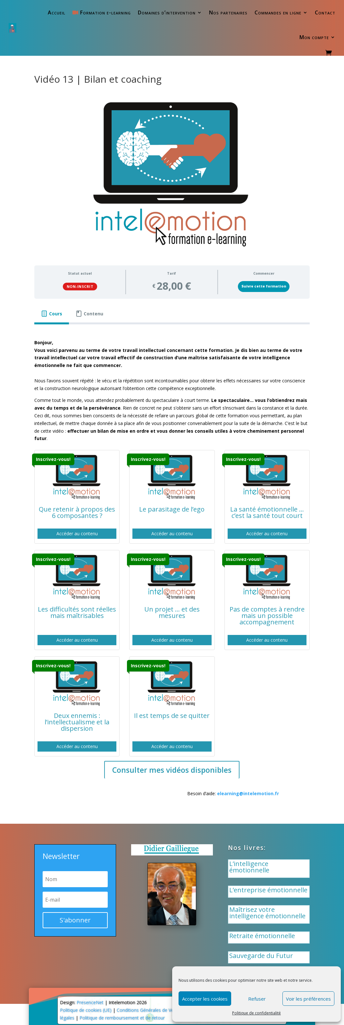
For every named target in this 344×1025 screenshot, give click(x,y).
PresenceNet (90, 1002)
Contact (325, 12)
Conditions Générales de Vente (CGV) (155, 1010)
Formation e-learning (101, 12)
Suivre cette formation (263, 286)
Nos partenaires (228, 12)
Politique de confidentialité (256, 1013)
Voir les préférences (308, 999)
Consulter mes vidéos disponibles (171, 770)
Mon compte (314, 37)
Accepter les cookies (205, 999)
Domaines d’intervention (167, 12)
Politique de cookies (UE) (86, 1010)
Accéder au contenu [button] (77, 533)
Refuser (257, 999)
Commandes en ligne (278, 12)
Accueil (56, 12)
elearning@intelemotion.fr (248, 793)
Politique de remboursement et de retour (122, 1018)
